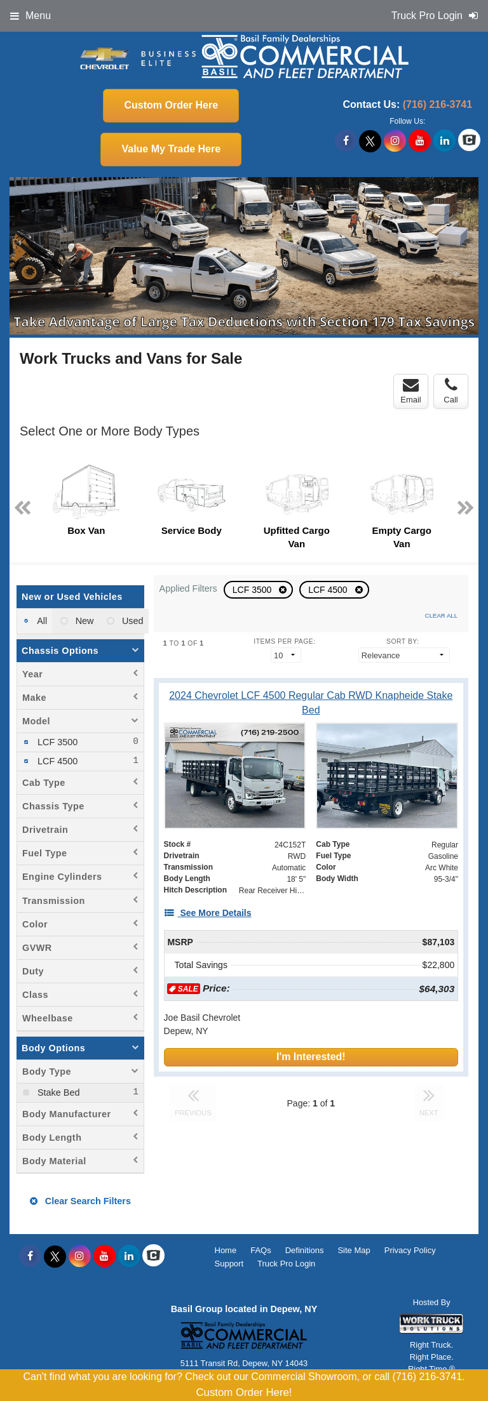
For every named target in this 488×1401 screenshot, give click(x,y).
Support (229, 1263)
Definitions (304, 1250)
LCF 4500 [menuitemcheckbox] (56, 761)
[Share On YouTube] (420, 141)
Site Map (353, 1250)
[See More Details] (208, 913)
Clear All (441, 615)
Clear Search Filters (80, 1201)
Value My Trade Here (170, 148)
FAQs (260, 1250)
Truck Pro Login (286, 1263)
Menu (30, 15)
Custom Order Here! (244, 1392)
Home (226, 1250)
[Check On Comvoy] (469, 141)
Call (451, 391)
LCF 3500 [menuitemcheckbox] (56, 742)
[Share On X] (370, 141)
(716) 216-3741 (437, 104)
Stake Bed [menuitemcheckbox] (57, 1092)
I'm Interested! (311, 1056)
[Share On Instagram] (395, 141)
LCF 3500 (253, 590)
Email (410, 391)
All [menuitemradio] (41, 621)
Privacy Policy (410, 1250)
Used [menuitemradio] (131, 621)
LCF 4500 (328, 590)
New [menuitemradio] (83, 621)
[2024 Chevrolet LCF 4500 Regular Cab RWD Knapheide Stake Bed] (311, 702)
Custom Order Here (171, 105)
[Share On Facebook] (346, 141)
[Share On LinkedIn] (444, 141)
